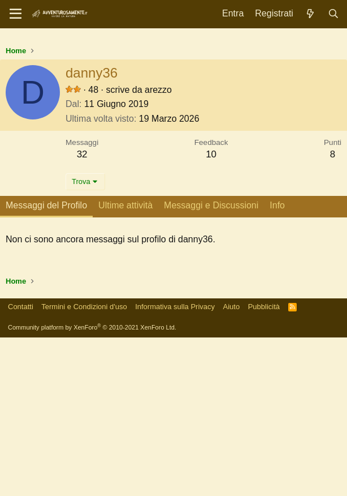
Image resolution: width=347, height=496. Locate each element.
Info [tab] (277, 364)
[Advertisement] (173, 119)
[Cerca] (333, 14)
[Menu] (15, 14)
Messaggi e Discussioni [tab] (211, 364)
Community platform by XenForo (92, 485)
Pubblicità (264, 465)
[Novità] (310, 14)
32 (82, 312)
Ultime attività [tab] (125, 364)
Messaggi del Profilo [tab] (46, 364)
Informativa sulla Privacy (175, 465)
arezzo (158, 248)
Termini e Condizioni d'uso (84, 465)
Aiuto (231, 465)
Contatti (20, 465)
